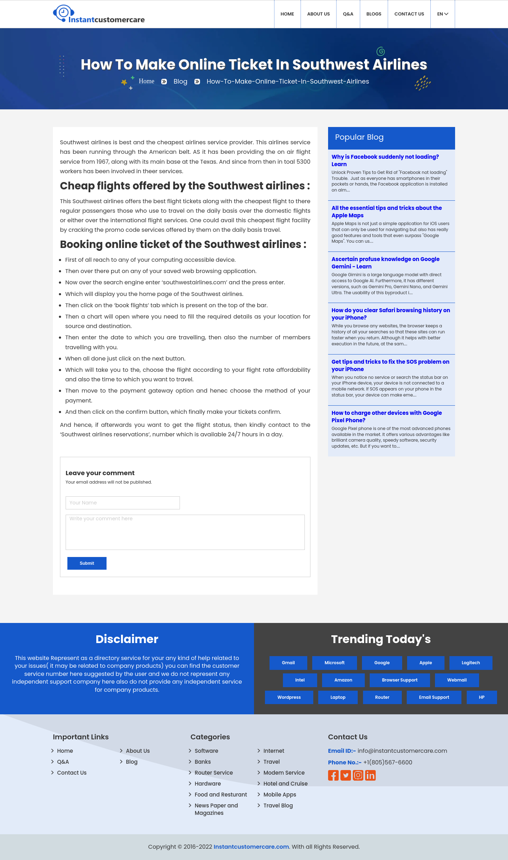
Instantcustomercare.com (251, 847)
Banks (203, 761)
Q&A (348, 14)
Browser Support (400, 680)
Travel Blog (278, 805)
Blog (132, 761)
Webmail (457, 680)
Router (382, 697)
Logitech (471, 663)
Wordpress (289, 697)
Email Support (434, 697)
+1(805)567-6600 (387, 763)
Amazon (343, 680)
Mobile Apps (280, 794)
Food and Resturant (221, 794)
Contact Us (409, 14)
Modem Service (284, 772)
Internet (274, 751)
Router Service (214, 772)
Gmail (288, 663)
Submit (87, 563)
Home (287, 14)
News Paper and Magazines (216, 809)
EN (442, 14)
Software (206, 751)
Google (381, 663)
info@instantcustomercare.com (402, 751)
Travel (272, 761)
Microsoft (335, 663)
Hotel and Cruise (286, 783)
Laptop (338, 697)
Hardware (208, 783)
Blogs (374, 14)
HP (482, 697)
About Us (318, 14)
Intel (300, 680)
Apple (425, 663)
